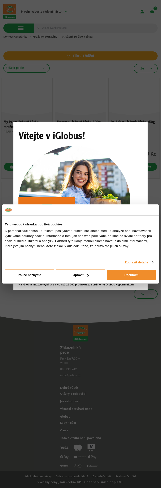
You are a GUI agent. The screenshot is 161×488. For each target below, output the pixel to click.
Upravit (81, 275)
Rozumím (131, 275)
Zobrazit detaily (136, 262)
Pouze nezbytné (29, 275)
